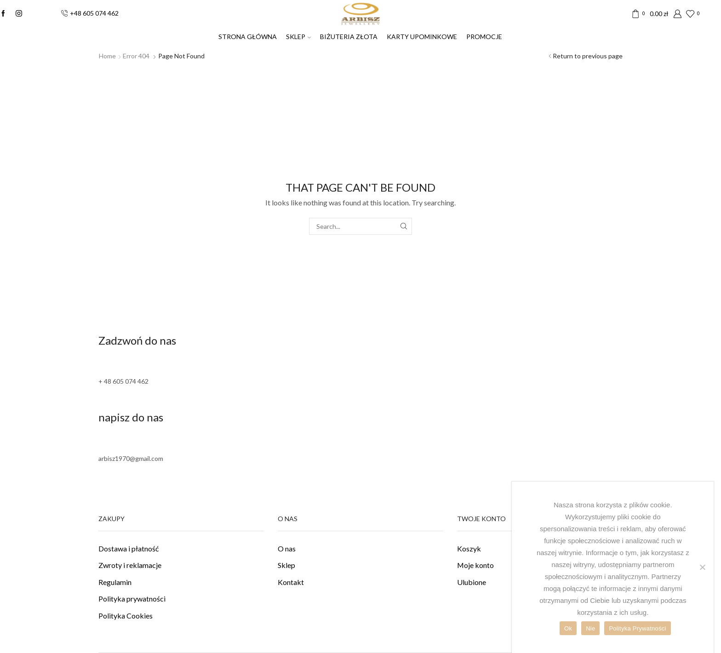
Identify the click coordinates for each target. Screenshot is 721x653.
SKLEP (298, 36)
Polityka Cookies (125, 615)
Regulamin (115, 582)
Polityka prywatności (132, 598)
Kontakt (291, 582)
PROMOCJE (484, 36)
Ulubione (471, 582)
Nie (590, 628)
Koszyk (469, 548)
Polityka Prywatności (637, 628)
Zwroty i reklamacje (129, 565)
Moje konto (475, 565)
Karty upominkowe (422, 36)
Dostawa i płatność (128, 548)
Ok (568, 628)
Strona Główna (247, 36)
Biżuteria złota (349, 36)
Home (107, 56)
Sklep (286, 565)
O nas (287, 548)
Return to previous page (588, 56)
